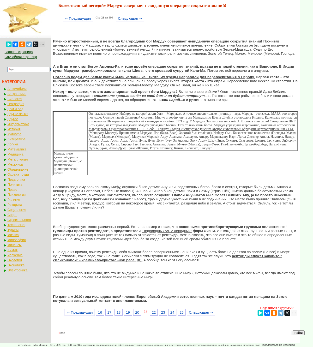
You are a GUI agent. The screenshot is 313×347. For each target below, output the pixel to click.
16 (100, 312)
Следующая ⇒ (130, 18)
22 (154, 312)
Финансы (14, 245)
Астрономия (16, 94)
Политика (14, 184)
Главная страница (19, 52)
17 (109, 312)
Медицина (15, 154)
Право (12, 189)
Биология (14, 99)
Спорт (12, 215)
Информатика (18, 124)
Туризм (12, 230)
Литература (16, 139)
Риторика (14, 205)
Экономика (15, 265)
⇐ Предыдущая (78, 18)
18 (119, 312)
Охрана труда (18, 174)
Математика (16, 149)
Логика (12, 144)
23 (163, 312)
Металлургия (17, 159)
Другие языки (17, 114)
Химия (12, 250)
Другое (12, 119)
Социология (16, 210)
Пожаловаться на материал (278, 344)
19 (128, 312)
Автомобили (17, 89)
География (15, 104)
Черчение (15, 255)
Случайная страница (21, 57)
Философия (16, 240)
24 (172, 312)
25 (182, 312)
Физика (13, 235)
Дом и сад (15, 109)
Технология (16, 225)
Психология (16, 195)
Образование (17, 169)
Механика (15, 164)
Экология (14, 260)
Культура (14, 134)
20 (137, 312)
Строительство (19, 220)
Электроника (17, 270)
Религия (13, 200)
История (13, 129)
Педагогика (16, 179)
